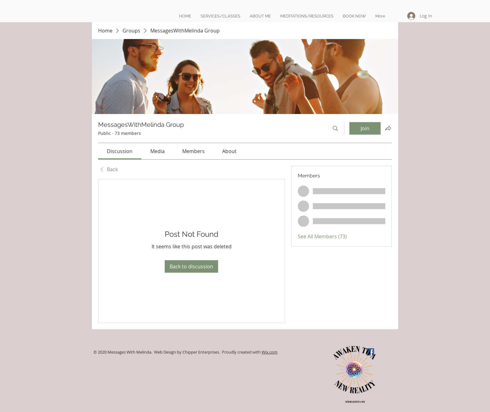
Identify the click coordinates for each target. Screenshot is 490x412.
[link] (119, 151)
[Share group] (388, 128)
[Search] (335, 128)
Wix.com (270, 352)
